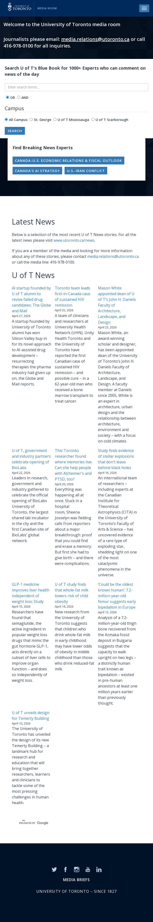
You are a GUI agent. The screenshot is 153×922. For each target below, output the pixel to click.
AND (24, 97)
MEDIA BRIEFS (76, 879)
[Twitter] (54, 869)
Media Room (47, 8)
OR (12, 97)
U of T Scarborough (112, 119)
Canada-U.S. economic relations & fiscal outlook (68, 160)
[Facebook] (65, 869)
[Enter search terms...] (76, 87)
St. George (42, 119)
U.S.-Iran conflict (86, 170)
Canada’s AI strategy (37, 170)
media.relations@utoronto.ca (95, 39)
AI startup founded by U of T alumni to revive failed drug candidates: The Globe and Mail (31, 299)
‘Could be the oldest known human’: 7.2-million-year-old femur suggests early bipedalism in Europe (117, 596)
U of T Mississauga (73, 119)
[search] (71, 823)
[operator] (7, 97)
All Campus (18, 119)
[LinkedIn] (99, 869)
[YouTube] (88, 869)
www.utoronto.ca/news (74, 240)
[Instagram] (76, 869)
